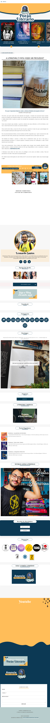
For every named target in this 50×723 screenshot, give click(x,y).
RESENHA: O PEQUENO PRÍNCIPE (16, 451)
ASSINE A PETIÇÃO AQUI (25, 112)
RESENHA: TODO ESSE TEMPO (15, 442)
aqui (47, 156)
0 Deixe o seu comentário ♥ (15, 166)
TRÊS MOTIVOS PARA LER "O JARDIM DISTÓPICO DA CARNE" (25, 363)
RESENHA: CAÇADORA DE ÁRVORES (17, 433)
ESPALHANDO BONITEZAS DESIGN (30, 717)
